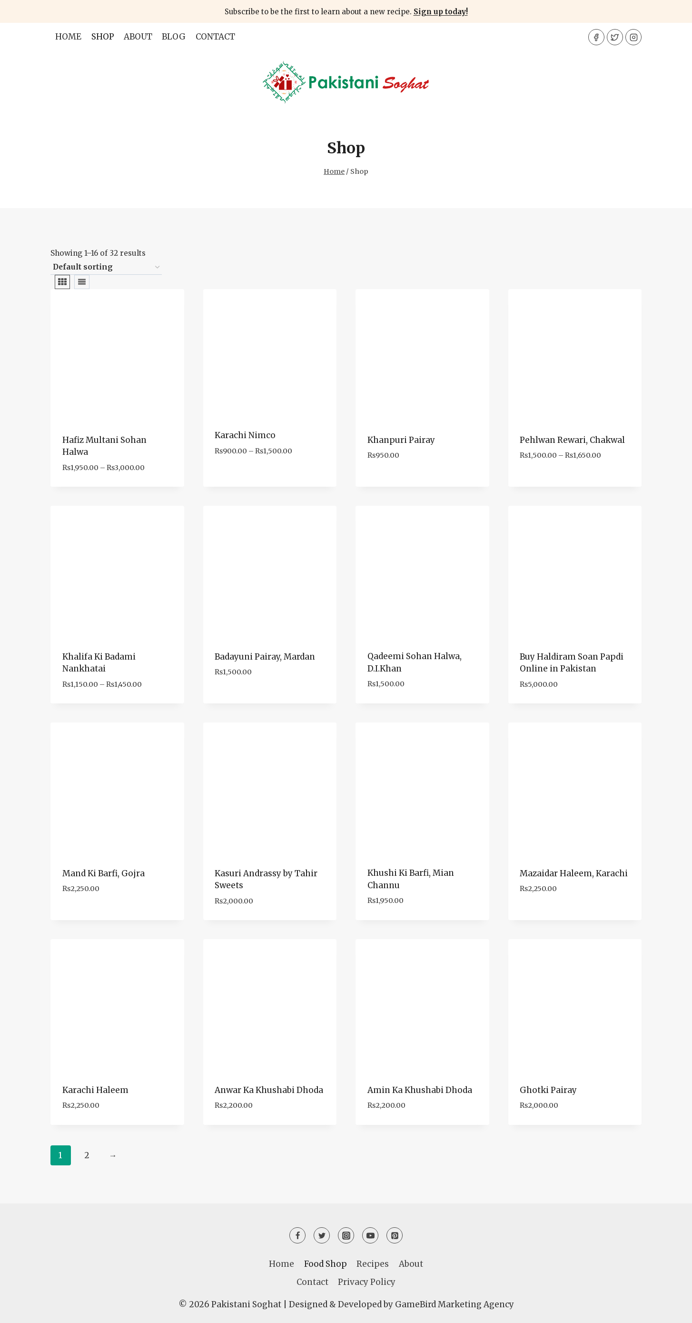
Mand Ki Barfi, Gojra (103, 873)
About (138, 36)
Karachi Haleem (95, 1090)
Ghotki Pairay (548, 1090)
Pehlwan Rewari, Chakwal (572, 440)
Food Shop (325, 1264)
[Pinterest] (394, 1235)
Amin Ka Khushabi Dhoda (419, 1090)
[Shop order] (106, 268)
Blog (174, 36)
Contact (215, 36)
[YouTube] (370, 1235)
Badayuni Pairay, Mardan (265, 656)
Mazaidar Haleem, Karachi (574, 873)
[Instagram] (633, 37)
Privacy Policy (366, 1282)
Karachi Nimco (245, 435)
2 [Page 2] (86, 1155)
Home (68, 36)
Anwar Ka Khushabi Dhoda (269, 1090)
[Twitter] (615, 37)
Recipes (372, 1264)
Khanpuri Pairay (401, 440)
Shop (102, 36)
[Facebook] (596, 37)
